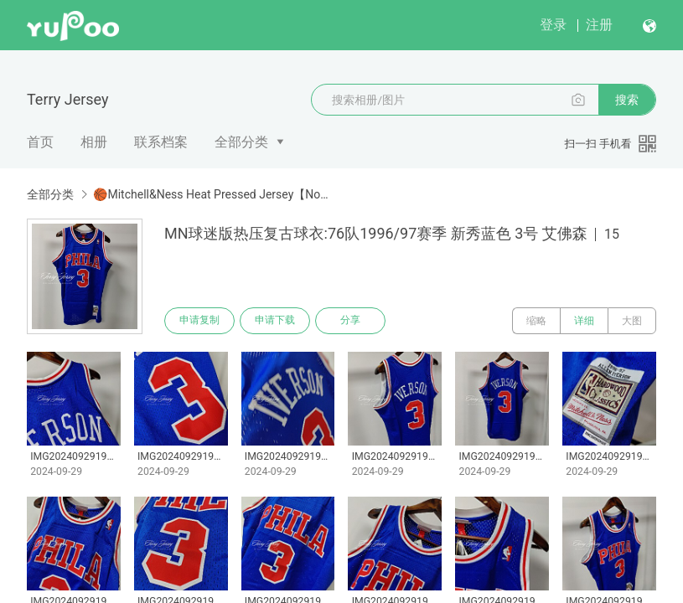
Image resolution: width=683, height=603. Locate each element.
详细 (584, 321)
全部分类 (241, 142)
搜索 (627, 99)
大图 (632, 321)
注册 (599, 25)
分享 (350, 321)
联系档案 (161, 142)
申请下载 (275, 321)
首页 (40, 142)
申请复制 (199, 321)
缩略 (536, 321)
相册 (93, 142)
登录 (553, 25)
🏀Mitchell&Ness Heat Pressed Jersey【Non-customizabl (210, 194)
